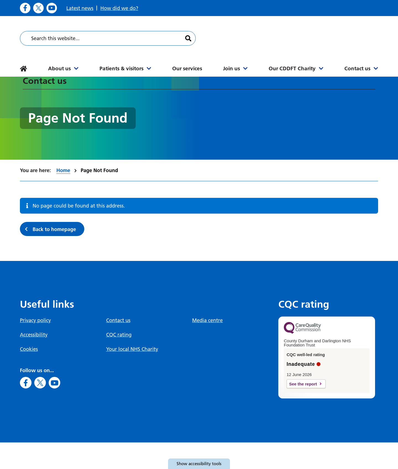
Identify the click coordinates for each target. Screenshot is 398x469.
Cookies (29, 349)
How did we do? (119, 8)
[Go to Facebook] (25, 8)
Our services (187, 68)
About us (59, 68)
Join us (231, 68)
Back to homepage (54, 229)
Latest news (79, 8)
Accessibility (34, 334)
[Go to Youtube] (51, 8)
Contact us (357, 68)
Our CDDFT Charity (292, 68)
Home (63, 170)
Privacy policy (35, 320)
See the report (303, 384)
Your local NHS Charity (132, 349)
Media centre (207, 320)
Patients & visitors (121, 68)
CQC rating (119, 334)
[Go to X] (38, 8)
